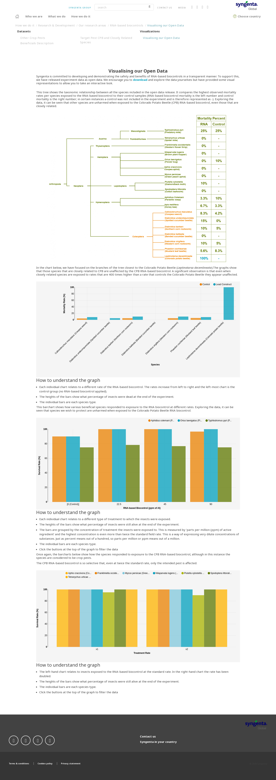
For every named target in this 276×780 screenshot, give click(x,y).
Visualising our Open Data (165, 25)
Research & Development (56, 25)
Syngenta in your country (158, 742)
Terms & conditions (19, 763)
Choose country (235, 16)
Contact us (164, 7)
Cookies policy (45, 763)
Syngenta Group (80, 7)
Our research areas (92, 25)
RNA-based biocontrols (126, 25)
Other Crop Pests (32, 38)
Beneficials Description (36, 43)
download (140, 80)
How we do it (24, 25)
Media (182, 7)
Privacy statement (70, 763)
